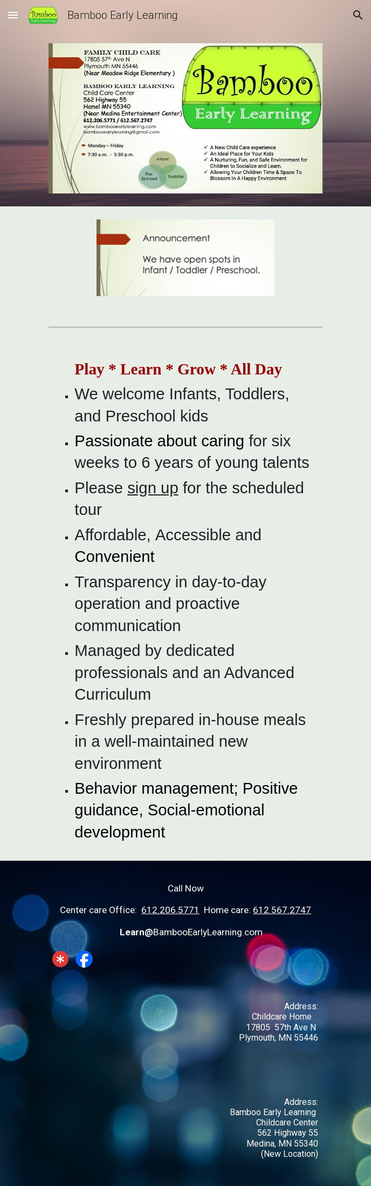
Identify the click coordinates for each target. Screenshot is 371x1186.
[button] (13, 15)
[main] (185, 601)
